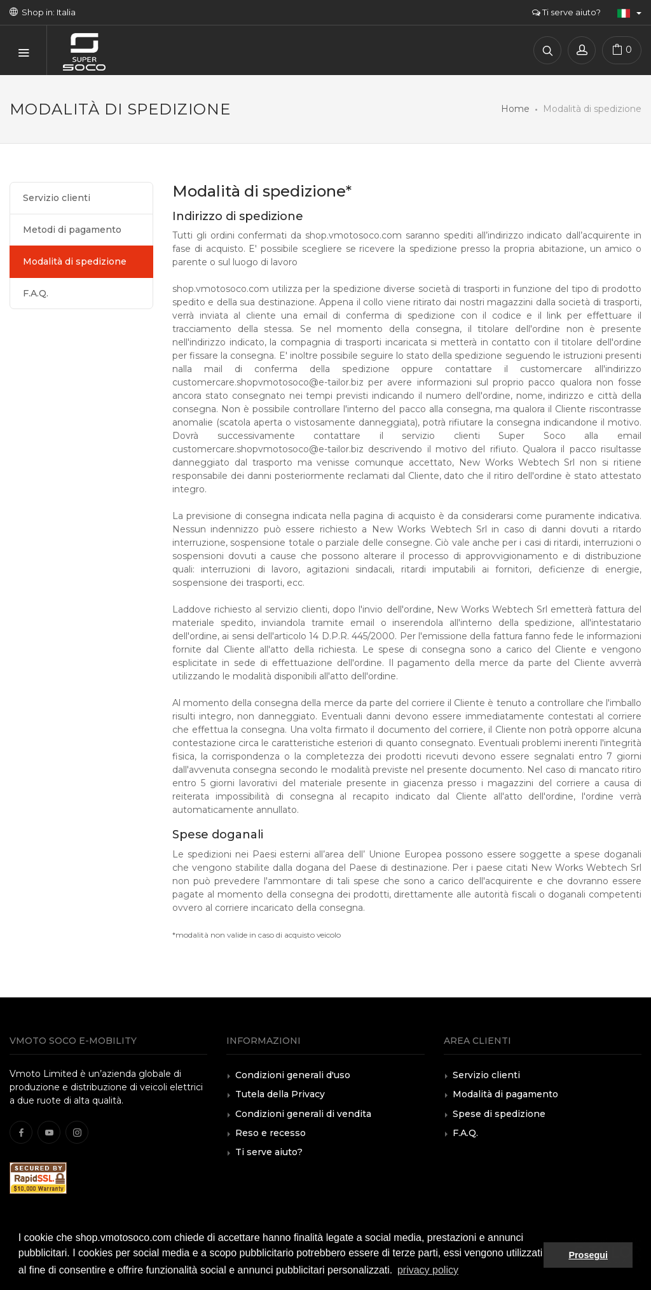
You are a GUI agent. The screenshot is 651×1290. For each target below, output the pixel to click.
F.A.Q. (35, 293)
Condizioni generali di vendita (303, 1114)
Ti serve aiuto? (566, 12)
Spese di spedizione (499, 1114)
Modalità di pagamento (505, 1094)
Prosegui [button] (588, 1255)
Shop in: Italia (43, 12)
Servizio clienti (56, 198)
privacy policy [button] (427, 1270)
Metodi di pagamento (72, 229)
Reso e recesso (270, 1133)
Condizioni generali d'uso (292, 1075)
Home (515, 108)
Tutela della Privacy (280, 1094)
